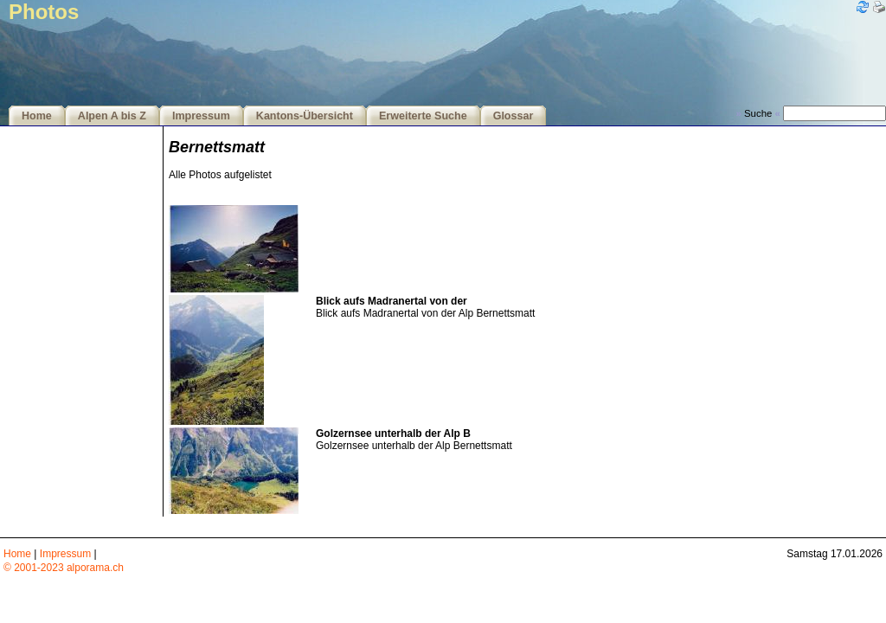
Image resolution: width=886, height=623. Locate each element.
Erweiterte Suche (423, 116)
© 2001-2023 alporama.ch (63, 568)
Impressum (201, 116)
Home (37, 116)
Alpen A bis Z (112, 116)
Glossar (513, 116)
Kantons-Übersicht (304, 116)
